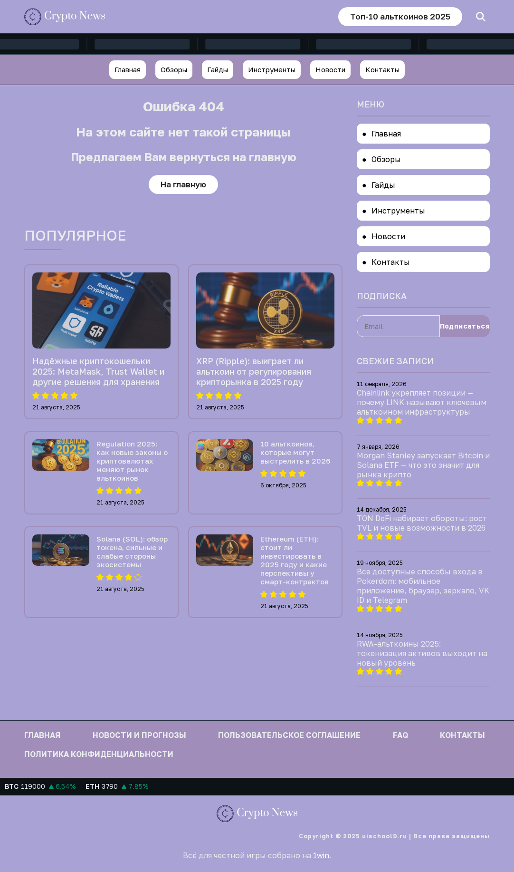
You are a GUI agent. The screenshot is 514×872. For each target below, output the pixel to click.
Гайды (217, 69)
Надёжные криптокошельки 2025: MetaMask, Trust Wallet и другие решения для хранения (98, 371)
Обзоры (174, 69)
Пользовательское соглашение (289, 735)
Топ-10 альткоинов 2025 (400, 16)
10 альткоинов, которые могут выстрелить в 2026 (295, 452)
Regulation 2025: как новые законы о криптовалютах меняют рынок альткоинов (132, 460)
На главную (183, 184)
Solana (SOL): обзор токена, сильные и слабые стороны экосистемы (132, 551)
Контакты (382, 69)
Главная (127, 69)
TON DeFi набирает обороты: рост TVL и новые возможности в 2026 (422, 523)
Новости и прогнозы (139, 735)
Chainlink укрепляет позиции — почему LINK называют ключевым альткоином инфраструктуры (421, 402)
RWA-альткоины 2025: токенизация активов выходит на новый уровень (422, 653)
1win (321, 855)
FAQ (400, 735)
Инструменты (271, 69)
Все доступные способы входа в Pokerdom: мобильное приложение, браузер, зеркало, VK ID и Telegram (423, 586)
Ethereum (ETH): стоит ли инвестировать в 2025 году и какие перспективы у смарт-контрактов (294, 560)
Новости (330, 69)
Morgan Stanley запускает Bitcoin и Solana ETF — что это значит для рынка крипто (423, 465)
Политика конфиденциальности (98, 754)
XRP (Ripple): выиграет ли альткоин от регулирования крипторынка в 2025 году (253, 371)
